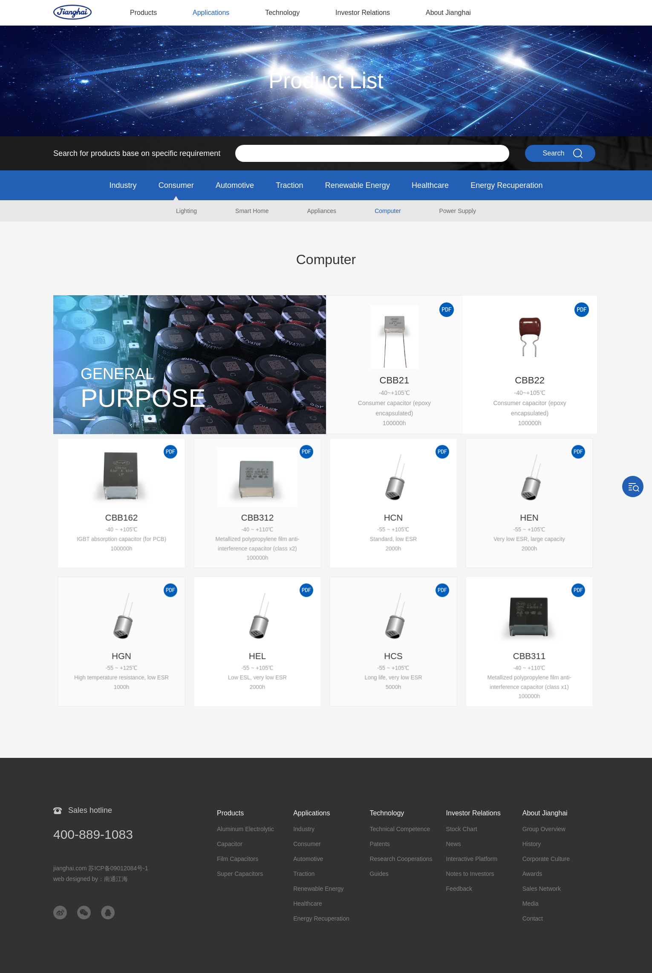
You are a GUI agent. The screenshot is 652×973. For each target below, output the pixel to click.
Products (143, 12)
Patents (379, 844)
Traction (289, 185)
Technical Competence (399, 829)
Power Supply (457, 210)
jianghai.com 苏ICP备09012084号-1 (100, 868)
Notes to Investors (470, 873)
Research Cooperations (400, 858)
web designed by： (90, 878)
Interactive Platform (472, 858)
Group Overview (543, 829)
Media (530, 903)
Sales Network (541, 888)
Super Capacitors (240, 873)
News (453, 844)
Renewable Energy (357, 185)
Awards (532, 873)
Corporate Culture (546, 858)
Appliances (322, 210)
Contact (532, 918)
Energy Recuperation (506, 185)
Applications (211, 12)
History (531, 844)
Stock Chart (461, 829)
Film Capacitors (237, 858)
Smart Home (252, 210)
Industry (123, 185)
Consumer (176, 185)
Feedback (459, 888)
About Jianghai (448, 12)
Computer (388, 210)
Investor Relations (362, 12)
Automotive (235, 185)
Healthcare (430, 185)
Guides (378, 873)
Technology (282, 12)
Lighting (186, 210)
